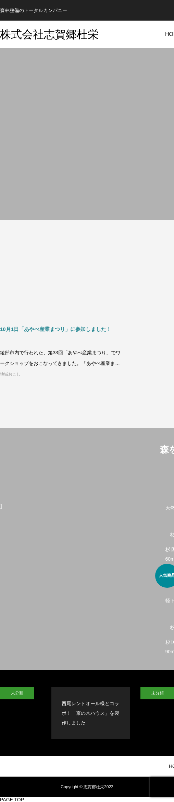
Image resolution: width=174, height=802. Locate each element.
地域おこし (10, 374)
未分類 (17, 693)
